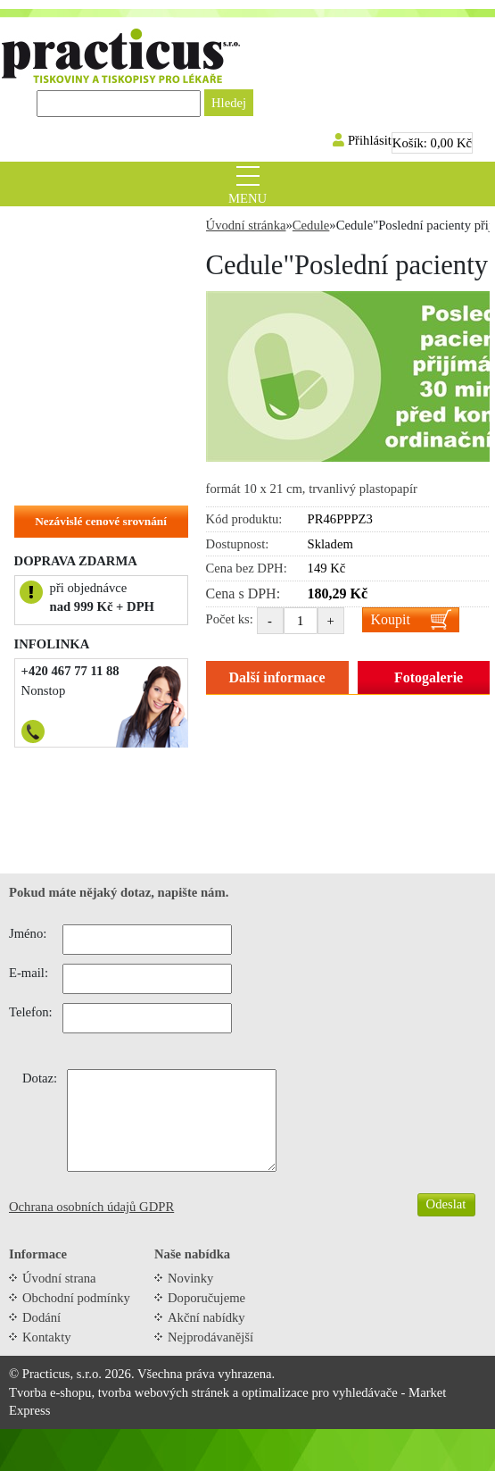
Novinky (190, 1278)
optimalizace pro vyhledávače (320, 1392)
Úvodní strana (59, 1278)
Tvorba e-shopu (50, 1392)
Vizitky (43, 424)
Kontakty (46, 1337)
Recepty (45, 258)
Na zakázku (56, 479)
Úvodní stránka (246, 225)
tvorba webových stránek (163, 1392)
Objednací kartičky (77, 396)
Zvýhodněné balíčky (79, 230)
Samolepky (54, 369)
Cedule (42, 341)
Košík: (432, 143)
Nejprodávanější (210, 1337)
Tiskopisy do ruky (73, 313)
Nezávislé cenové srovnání (101, 521)
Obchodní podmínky (76, 1298)
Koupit (390, 619)
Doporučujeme (206, 1298)
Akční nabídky (206, 1317)
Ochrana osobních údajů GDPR (91, 1206)
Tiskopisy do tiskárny (83, 286)
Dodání (41, 1317)
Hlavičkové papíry (74, 452)
